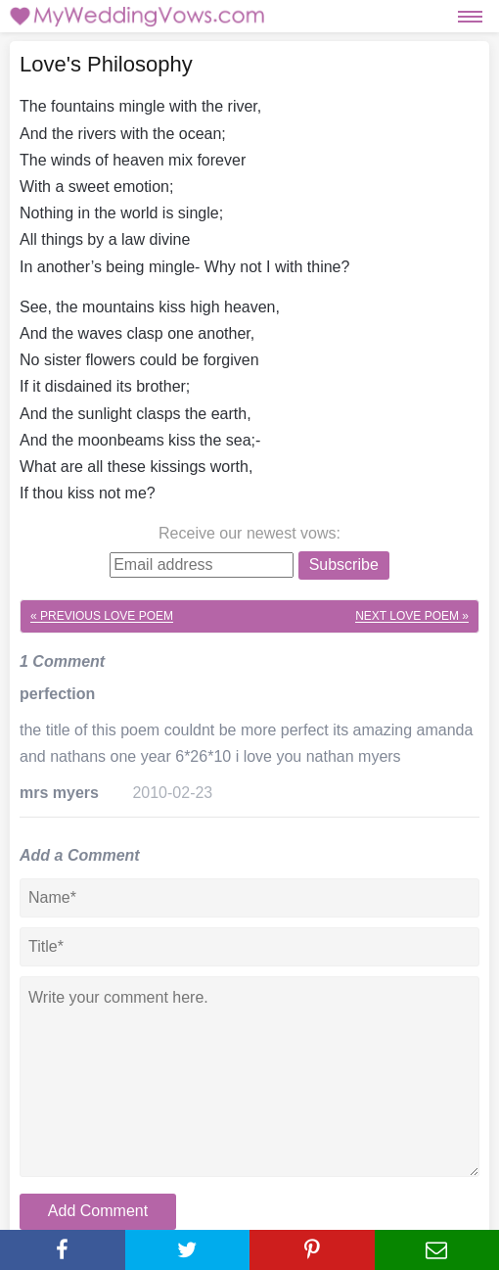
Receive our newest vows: (249, 533)
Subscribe (344, 564)
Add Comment (98, 1210)
